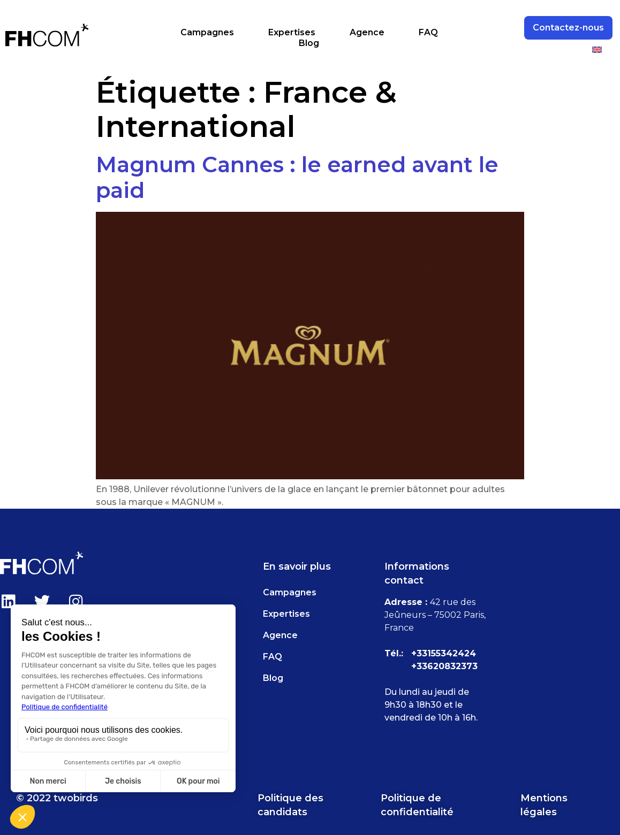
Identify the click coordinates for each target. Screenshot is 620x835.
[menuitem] (597, 50)
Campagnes (207, 32)
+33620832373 (444, 666)
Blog (309, 43)
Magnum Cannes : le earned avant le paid (297, 177)
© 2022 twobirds (57, 798)
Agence (367, 32)
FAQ (428, 32)
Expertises (291, 32)
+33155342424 (443, 653)
